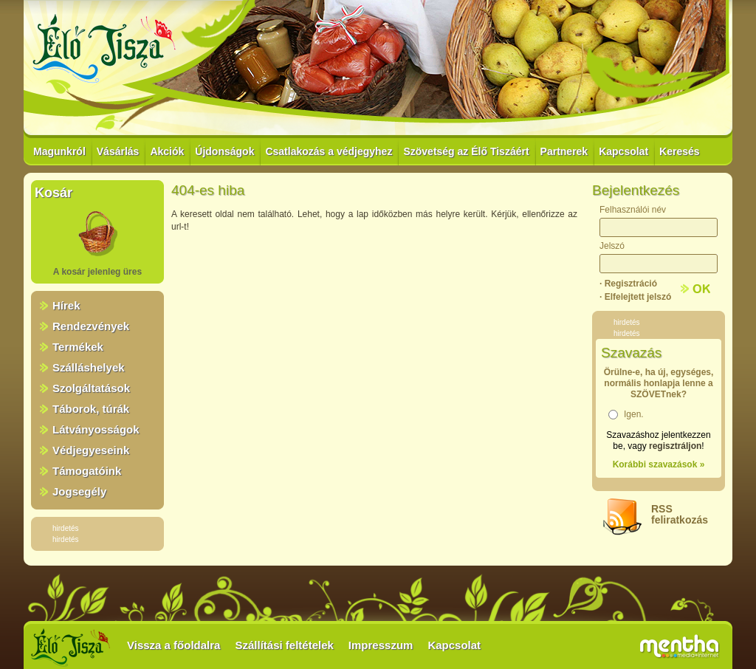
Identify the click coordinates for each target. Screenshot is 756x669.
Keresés (679, 151)
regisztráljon (675, 446)
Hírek (66, 305)
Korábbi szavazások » (659, 464)
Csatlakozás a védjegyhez (328, 151)
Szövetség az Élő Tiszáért (466, 151)
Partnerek (564, 151)
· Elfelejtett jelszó (635, 297)
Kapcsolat (623, 151)
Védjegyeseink (90, 450)
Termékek (77, 346)
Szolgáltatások (91, 388)
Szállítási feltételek (284, 645)
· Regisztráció (628, 283)
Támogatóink (86, 470)
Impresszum (380, 645)
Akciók (167, 151)
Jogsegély (79, 491)
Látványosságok (96, 429)
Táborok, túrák (90, 408)
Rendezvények (90, 326)
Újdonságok (224, 151)
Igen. (634, 414)
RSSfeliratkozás (679, 514)
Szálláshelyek (88, 367)
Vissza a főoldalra (173, 645)
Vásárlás (118, 151)
